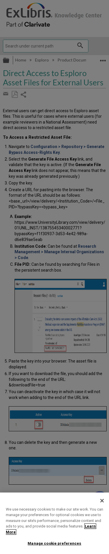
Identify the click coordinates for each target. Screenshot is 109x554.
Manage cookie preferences (54, 543)
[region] (54, 523)
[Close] (102, 500)
